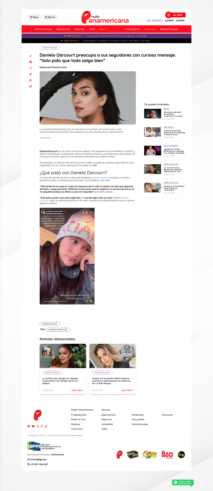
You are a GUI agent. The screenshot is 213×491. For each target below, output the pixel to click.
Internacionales (140, 424)
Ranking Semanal (169, 29)
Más (102, 29)
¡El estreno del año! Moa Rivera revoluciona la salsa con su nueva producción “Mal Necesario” (173, 114)
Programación (132, 29)
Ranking (75, 424)
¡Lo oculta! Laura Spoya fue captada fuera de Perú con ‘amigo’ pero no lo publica (60, 381)
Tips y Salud (138, 419)
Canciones (167, 414)
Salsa (92, 29)
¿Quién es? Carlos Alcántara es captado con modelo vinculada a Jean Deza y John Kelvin (174, 151)
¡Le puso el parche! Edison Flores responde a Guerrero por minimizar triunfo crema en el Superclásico (174, 132)
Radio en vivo (78, 419)
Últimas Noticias (43, 29)
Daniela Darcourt (100, 177)
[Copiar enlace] (30, 86)
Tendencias (137, 414)
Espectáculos (63, 29)
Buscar (50, 17)
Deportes (79, 29)
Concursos (150, 29)
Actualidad (107, 424)
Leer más (77, 390)
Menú (34, 17)
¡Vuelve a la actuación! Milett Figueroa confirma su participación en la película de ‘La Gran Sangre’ (111, 381)
